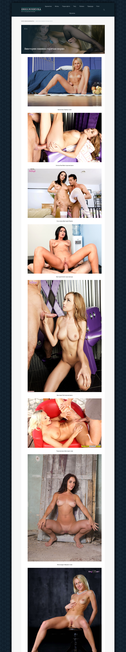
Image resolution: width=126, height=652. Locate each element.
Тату (74, 6)
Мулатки (72, 13)
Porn (97, 6)
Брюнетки (48, 6)
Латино (81, 6)
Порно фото (66, 6)
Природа (90, 6)
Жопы (57, 6)
